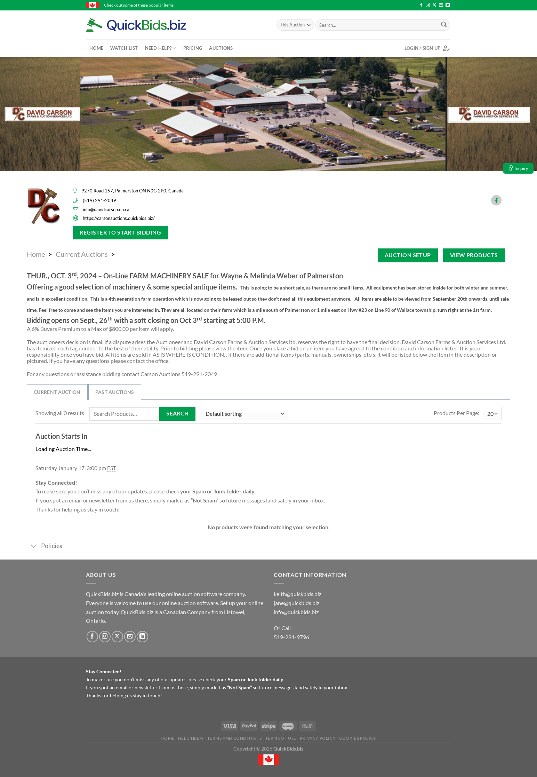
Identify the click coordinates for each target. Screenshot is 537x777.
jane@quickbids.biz (296, 603)
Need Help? (160, 48)
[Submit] (444, 25)
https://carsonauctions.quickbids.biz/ (119, 218)
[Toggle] (33, 546)
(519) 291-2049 (99, 200)
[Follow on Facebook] (421, 5)
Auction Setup (408, 255)
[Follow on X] (434, 5)
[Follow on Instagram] (428, 5)
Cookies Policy (357, 738)
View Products (474, 255)
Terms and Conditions (234, 738)
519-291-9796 (291, 637)
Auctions (221, 48)
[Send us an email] (441, 5)
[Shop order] (244, 413)
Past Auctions (114, 392)
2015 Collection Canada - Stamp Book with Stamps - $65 (308, 5)
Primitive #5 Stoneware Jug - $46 (399, 5)
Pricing (192, 48)
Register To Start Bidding (120, 232)
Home (96, 48)
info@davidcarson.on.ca (106, 209)
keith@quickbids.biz (297, 593)
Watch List (124, 48)
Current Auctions (82, 254)
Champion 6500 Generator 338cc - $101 (210, 5)
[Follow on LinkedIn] (448, 5)
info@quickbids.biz (296, 612)
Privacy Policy (318, 738)
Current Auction (57, 392)
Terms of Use (280, 738)
